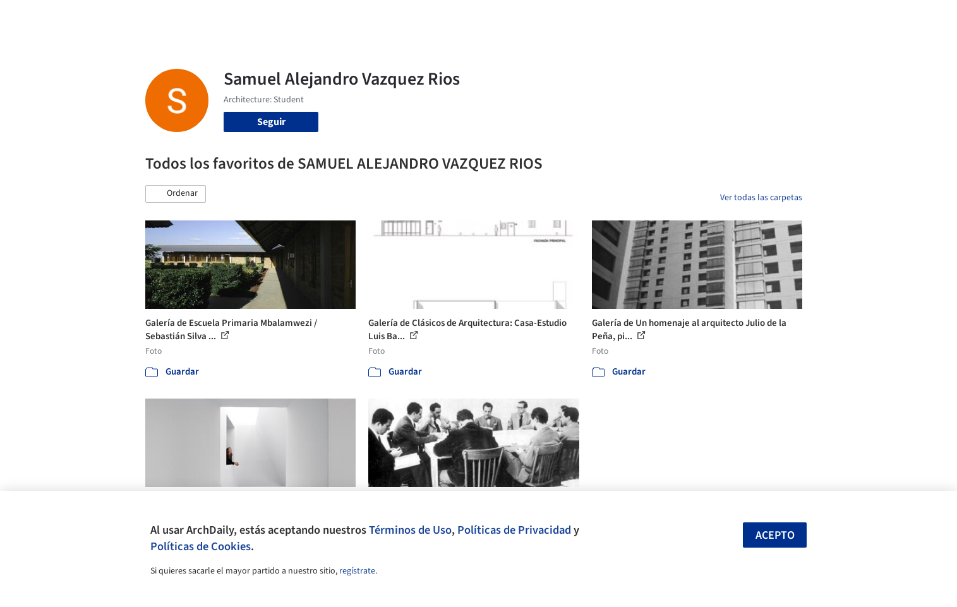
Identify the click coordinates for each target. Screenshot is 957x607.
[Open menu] (858, 18)
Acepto (775, 535)
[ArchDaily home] (100, 17)
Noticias (600, 18)
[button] (175, 194)
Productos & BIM (537, 18)
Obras (426, 18)
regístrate (357, 571)
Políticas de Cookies (200, 546)
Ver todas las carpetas (761, 197)
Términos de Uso (410, 530)
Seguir (271, 122)
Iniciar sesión (711, 18)
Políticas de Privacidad (514, 530)
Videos (643, 18)
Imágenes (470, 18)
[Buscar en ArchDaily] (276, 17)
